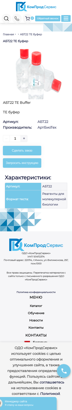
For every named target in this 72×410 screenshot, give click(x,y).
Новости (36, 320)
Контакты (36, 327)
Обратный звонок (47, 18)
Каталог (36, 306)
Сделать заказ (22, 150)
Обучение (36, 313)
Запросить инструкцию (22, 163)
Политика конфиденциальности (36, 292)
